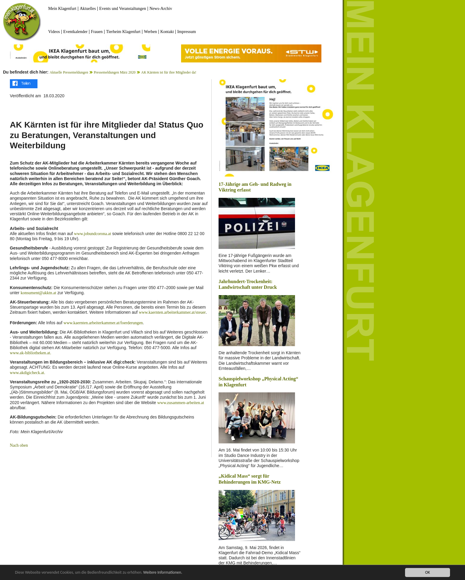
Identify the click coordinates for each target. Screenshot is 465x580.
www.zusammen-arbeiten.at (180, 402)
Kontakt (167, 31)
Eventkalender (75, 31)
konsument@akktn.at (38, 293)
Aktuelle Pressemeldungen (69, 72)
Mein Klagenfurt (62, 8)
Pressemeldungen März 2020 (115, 72)
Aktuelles (88, 8)
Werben (150, 31)
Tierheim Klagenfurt (123, 31)
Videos (54, 31)
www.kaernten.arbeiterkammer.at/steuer (172, 312)
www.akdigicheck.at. (27, 372)
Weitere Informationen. (162, 572)
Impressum (186, 31)
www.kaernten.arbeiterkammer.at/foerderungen (103, 323)
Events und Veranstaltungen (122, 8)
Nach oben (19, 445)
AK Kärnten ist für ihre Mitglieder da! (168, 72)
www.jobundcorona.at (92, 233)
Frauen (97, 31)
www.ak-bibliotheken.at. (30, 353)
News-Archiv (161, 8)
